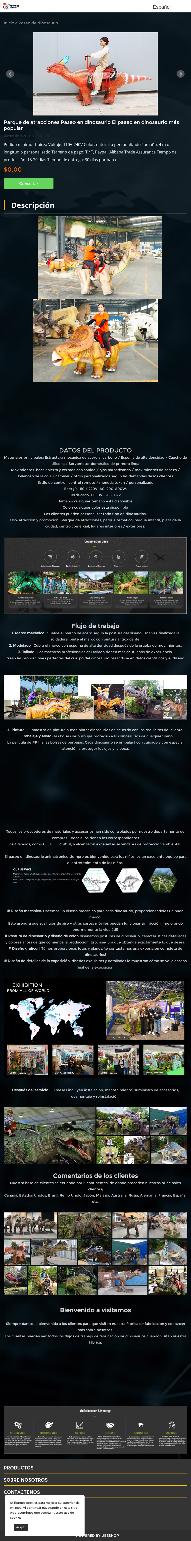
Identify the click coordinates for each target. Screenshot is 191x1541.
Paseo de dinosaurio (38, 23)
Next (181, 74)
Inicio (9, 23)
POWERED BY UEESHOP (97, 1535)
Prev (10, 74)
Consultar (28, 183)
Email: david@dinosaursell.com (34, 1512)
